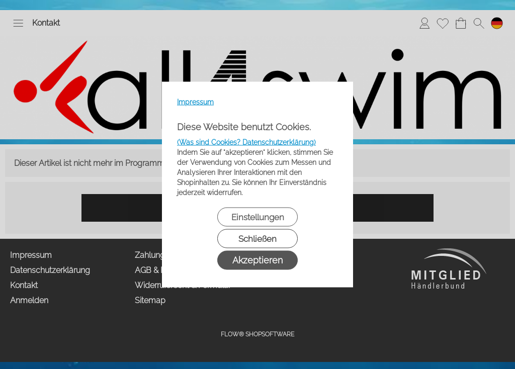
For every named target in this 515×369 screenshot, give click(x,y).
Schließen (257, 239)
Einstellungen (257, 217)
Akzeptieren (257, 260)
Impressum (195, 102)
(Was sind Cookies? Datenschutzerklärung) (246, 142)
